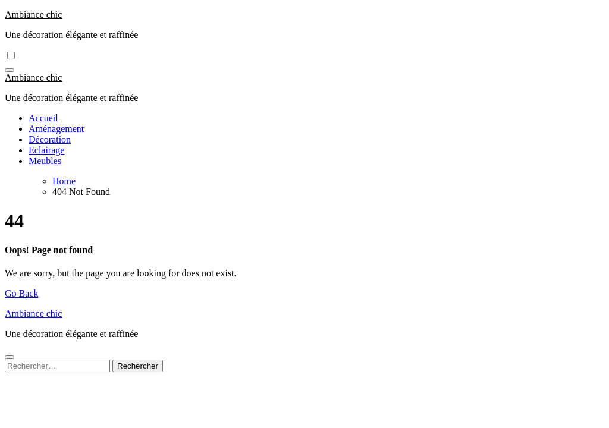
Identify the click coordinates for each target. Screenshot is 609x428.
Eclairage (46, 150)
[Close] (9, 357)
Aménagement (56, 129)
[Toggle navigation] (9, 70)
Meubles (45, 161)
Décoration (50, 139)
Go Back (21, 293)
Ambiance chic (33, 15)
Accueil (43, 118)
